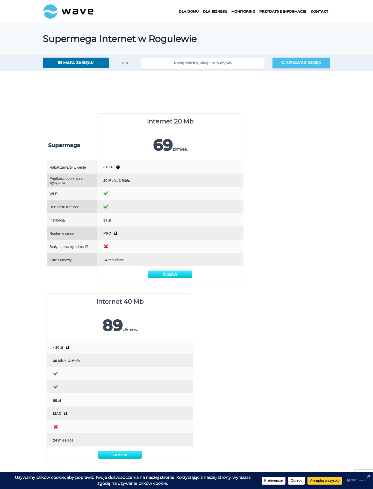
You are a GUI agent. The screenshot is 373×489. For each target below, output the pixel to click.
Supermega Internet (124, 408)
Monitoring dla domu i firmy (247, 408)
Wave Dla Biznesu (192, 408)
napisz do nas (309, 362)
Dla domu (189, 11)
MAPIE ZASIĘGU (160, 307)
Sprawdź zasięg (301, 62)
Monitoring (243, 11)
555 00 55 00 (263, 362)
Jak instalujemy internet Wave (304, 421)
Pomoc (285, 428)
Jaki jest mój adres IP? (297, 414)
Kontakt (319, 11)
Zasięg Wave (289, 408)
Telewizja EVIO (119, 421)
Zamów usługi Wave (60, 454)
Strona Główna (61, 400)
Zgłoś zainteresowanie (62, 460)
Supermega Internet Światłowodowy (138, 414)
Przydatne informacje (282, 11)
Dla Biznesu (215, 11)
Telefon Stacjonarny (124, 428)
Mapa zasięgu (76, 62)
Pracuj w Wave (55, 467)
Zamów (125, 275)
